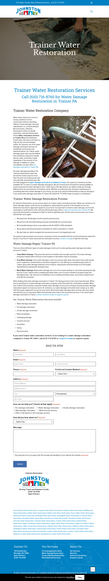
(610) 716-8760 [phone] (58, 3)
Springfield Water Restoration (68, 515)
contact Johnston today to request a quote (52, 295)
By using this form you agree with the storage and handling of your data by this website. (52, 455)
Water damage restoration (48, 408)
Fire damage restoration (24, 408)
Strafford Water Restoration (33, 518)
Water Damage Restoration (52, 553)
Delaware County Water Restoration (26, 534)
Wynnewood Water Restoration (34, 531)
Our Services (75, 551)
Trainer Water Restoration (66, 521)
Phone (19, 369)
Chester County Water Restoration (80, 531)
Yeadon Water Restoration (57, 531)
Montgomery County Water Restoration (56, 534)
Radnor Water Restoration (73, 510)
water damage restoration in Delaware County (48, 182)
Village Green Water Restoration (59, 526)
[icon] (91, 3)
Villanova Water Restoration (82, 526)
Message (17, 427)
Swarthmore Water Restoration (56, 518)
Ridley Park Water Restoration (58, 513)
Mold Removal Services (51, 558)
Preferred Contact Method (71, 369)
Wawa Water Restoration (46, 529)
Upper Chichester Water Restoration (36, 523)
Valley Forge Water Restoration (34, 526)
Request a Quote (76, 558)
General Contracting (78, 555)
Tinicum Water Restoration (45, 521)
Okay (80, 577)
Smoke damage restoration (74, 408)
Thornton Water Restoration (23, 521)
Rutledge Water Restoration (46, 515)
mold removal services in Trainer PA (76, 210)
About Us (73, 553)
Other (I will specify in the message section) (32, 413)
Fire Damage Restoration (52, 551)
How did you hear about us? (29, 417)
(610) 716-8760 (42, 96)
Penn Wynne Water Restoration (25, 510)
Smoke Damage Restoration (53, 555)
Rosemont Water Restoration (24, 515)
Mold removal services (48, 410)
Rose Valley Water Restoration (82, 513)
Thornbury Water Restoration (79, 518)
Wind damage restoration (25, 410)
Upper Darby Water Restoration (62, 523)
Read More (70, 577)
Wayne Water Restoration (66, 529)
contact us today (66, 239)
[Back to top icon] (92, 569)
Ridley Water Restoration (37, 513)
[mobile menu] (91, 12)
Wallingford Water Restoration (24, 529)
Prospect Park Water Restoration (50, 510)
